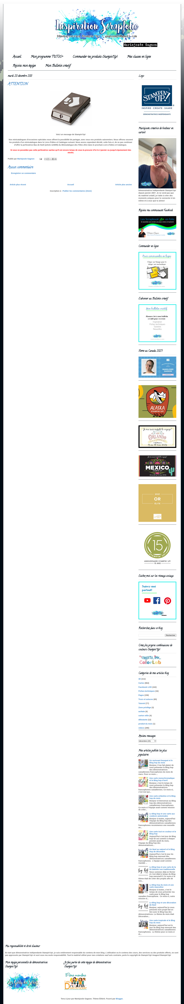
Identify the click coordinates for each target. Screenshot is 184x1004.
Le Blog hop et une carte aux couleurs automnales (162, 815)
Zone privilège (144, 707)
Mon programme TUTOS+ (47, 57)
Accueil (17, 57)
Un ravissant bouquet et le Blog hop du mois (161, 761)
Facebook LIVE (145, 687)
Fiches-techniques (146, 691)
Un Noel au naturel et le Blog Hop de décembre (162, 850)
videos (141, 728)
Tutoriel (141, 703)
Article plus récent (18, 185)
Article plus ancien (123, 185)
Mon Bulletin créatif (57, 66)
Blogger (119, 999)
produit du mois (145, 724)
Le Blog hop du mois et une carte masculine (161, 886)
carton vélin (143, 715)
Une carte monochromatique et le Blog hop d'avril (162, 779)
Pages (141, 695)
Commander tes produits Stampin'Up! (95, 57)
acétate (141, 711)
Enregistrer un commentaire (23, 173)
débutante (142, 720)
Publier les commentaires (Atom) (77, 191)
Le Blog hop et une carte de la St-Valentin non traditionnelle (162, 868)
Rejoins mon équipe (24, 66)
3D (139, 679)
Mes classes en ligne (139, 57)
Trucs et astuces (145, 699)
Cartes (141, 683)
